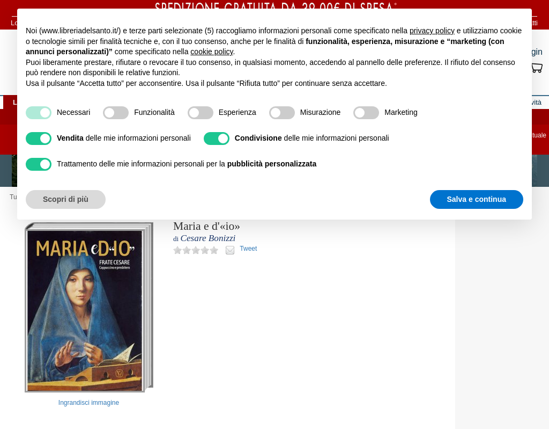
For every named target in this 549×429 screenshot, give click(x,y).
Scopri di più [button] (65, 199)
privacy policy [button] (432, 30)
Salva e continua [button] (476, 199)
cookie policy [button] (211, 51)
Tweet (248, 248)
